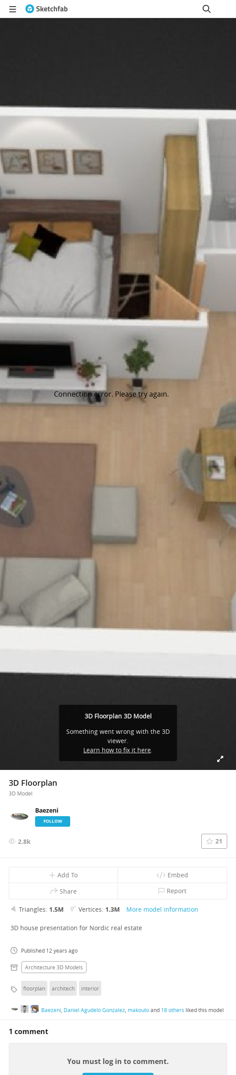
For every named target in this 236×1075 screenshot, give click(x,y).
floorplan (34, 988)
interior (90, 988)
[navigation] (13, 8)
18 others (172, 1009)
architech (63, 988)
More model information (162, 909)
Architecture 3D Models (54, 967)
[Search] (207, 8)
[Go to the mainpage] (46, 8)
